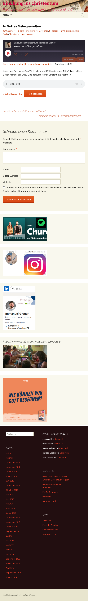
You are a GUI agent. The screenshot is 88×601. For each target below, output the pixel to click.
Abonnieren (69, 59)
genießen (70, 30)
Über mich (59, 439)
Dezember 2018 (13, 485)
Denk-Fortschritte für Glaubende (34, 30)
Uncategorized (49, 501)
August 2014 (11, 577)
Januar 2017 (11, 554)
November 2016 (13, 563)
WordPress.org (49, 534)
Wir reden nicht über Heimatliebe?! (24, 111)
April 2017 (10, 549)
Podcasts (53, 30)
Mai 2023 (9, 457)
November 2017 (13, 522)
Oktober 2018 (12, 490)
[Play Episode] (8, 53)
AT (64, 30)
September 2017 (13, 531)
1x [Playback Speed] (21, 55)
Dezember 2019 (13, 462)
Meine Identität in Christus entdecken (62, 116)
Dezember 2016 (13, 558)
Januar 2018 (11, 513)
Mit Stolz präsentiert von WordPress (19, 595)
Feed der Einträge (50, 525)
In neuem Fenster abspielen (39, 63)
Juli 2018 (9, 494)
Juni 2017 (10, 540)
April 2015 (10, 568)
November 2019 (13, 467)
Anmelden (47, 520)
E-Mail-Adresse (11, 175)
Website (7, 181)
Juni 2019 (10, 480)
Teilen (80, 59)
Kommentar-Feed (50, 529)
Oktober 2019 (12, 471)
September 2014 (13, 572)
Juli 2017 (9, 536)
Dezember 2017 (13, 517)
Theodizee (14, 34)
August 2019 (11, 476)
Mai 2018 (9, 503)
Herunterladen (35, 93)
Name (6, 169)
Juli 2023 (9, 453)
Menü (6, 15)
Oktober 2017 (12, 526)
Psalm (5, 34)
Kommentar (10, 149)
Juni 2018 (10, 499)
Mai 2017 (9, 545)
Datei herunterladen (13, 63)
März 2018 (10, 508)
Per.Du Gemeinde (50, 492)
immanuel (28, 34)
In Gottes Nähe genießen (12, 94)
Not (77, 30)
